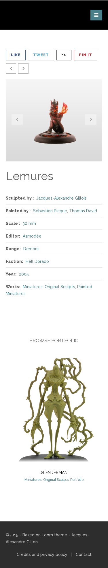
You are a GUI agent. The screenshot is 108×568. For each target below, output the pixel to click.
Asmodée (32, 236)
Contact (84, 554)
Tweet (41, 55)
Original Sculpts (60, 286)
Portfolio (77, 480)
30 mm (29, 223)
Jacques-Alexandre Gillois (61, 198)
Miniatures (33, 286)
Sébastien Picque (50, 211)
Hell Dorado (37, 261)
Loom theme (54, 535)
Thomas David (83, 211)
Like (15, 55)
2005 (24, 274)
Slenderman (54, 472)
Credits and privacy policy (42, 554)
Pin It (85, 55)
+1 (64, 55)
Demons (31, 248)
